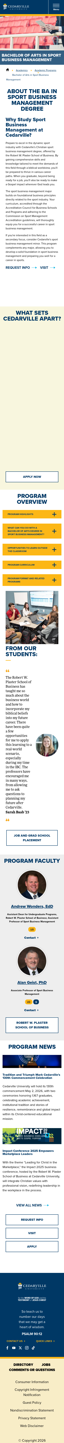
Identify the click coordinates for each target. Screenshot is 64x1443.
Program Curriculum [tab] (21, 564)
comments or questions (32, 1369)
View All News (29, 1205)
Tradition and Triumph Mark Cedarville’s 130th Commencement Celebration (31, 1076)
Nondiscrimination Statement (32, 1410)
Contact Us (15, 1341)
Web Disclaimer (32, 1425)
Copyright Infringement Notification (32, 1392)
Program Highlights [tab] (20, 514)
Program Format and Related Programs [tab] (26, 580)
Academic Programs (45, 70)
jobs (46, 1364)
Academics (22, 70)
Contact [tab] (30, 937)
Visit (44, 267)
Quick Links (44, 1341)
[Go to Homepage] (16, 8)
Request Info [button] (18, 267)
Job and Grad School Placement (32, 837)
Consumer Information (32, 1381)
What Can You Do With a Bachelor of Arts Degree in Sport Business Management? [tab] (26, 531)
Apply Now (32, 477)
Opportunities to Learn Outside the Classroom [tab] (27, 549)
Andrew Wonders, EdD (32, 906)
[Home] (7, 70)
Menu (56, 7)
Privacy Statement (32, 1418)
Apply (32, 1246)
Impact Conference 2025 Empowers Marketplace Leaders (28, 1152)
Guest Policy (32, 1402)
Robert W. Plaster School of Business (32, 1025)
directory (23, 1364)
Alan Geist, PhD (32, 982)
